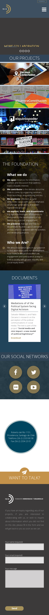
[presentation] (24, 595)
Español (42, 1)
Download (16, 337)
